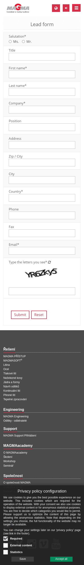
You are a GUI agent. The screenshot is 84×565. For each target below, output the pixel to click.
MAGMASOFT (12, 360)
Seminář (8, 465)
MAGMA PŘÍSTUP (14, 356)
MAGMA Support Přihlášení (19, 435)
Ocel (6, 369)
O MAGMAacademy (15, 452)
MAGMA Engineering (15, 416)
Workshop (9, 461)
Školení (7, 457)
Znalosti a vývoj (12, 487)
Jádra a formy (11, 382)
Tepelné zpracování (15, 399)
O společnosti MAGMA (16, 482)
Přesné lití (9, 395)
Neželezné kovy (12, 378)
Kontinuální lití (11, 390)
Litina (6, 364)
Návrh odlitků (11, 386)
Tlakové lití (9, 373)
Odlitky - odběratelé (15, 420)
